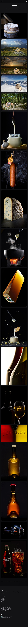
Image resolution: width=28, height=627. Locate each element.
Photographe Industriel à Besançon (6, 608)
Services (2, 600)
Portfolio (2, 598)
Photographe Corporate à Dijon (5, 607)
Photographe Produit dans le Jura (6, 609)
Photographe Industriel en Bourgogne (6, 611)
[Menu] (26, 1)
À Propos (2, 601)
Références (3, 599)
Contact (2, 602)
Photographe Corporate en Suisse (6, 610)
